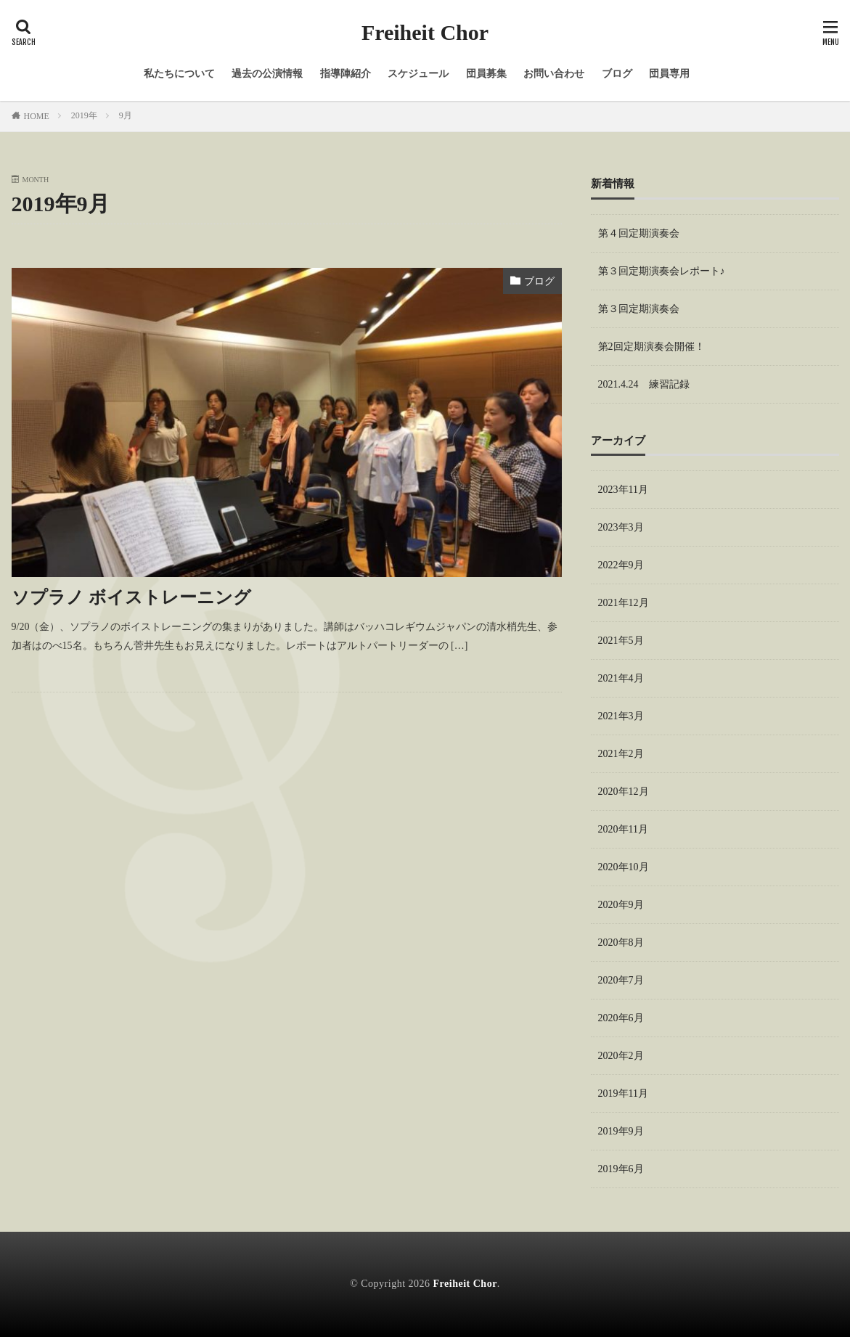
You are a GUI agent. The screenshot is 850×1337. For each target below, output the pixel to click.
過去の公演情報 (267, 73)
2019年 (84, 115)
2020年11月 (623, 829)
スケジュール (418, 73)
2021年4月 (621, 678)
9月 (125, 115)
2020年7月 (621, 980)
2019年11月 (623, 1093)
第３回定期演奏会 (638, 308)
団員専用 (669, 73)
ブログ (617, 73)
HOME (36, 116)
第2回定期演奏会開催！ (651, 346)
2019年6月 (621, 1169)
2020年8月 (621, 942)
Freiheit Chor (425, 33)
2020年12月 (623, 791)
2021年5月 (621, 640)
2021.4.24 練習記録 (644, 384)
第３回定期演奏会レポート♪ (661, 271)
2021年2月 (621, 753)
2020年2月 (621, 1055)
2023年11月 (623, 489)
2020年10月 (623, 867)
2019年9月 (621, 1131)
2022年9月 (621, 565)
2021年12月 (623, 602)
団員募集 (486, 73)
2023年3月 (621, 527)
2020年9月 (621, 904)
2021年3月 (621, 716)
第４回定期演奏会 (638, 233)
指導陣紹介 (345, 73)
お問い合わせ (553, 73)
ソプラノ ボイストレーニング (131, 597)
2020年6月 (621, 1018)
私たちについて (179, 73)
